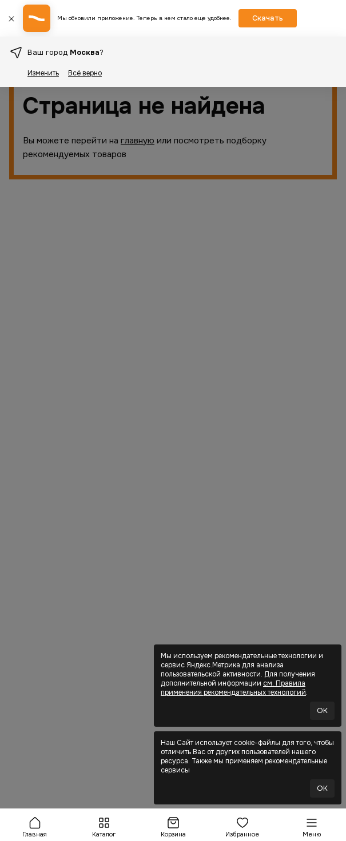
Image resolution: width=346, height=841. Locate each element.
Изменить (43, 73)
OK (322, 710)
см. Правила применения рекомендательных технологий (233, 688)
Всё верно (85, 73)
